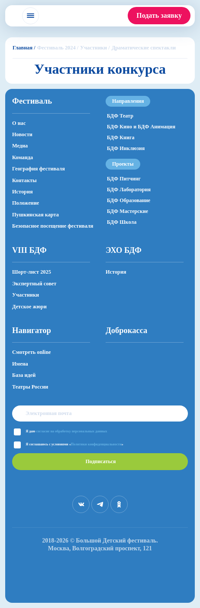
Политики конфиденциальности (96, 444)
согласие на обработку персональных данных (71, 431)
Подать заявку (159, 15)
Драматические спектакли (144, 48)
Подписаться (100, 461)
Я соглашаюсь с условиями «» (74, 444)
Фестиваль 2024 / (57, 48)
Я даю (66, 431)
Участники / (95, 48)
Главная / (24, 48)
